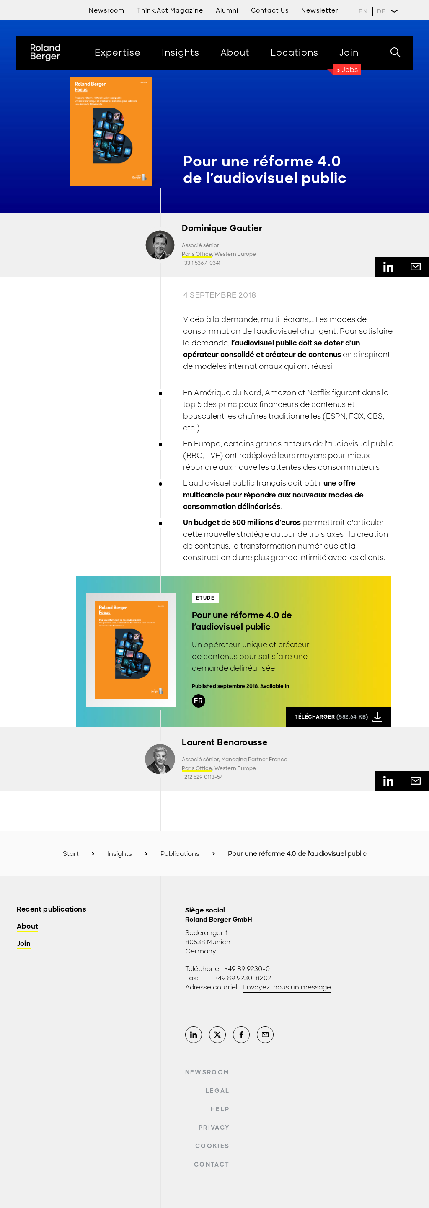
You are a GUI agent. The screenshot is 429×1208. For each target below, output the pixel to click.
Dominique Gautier (222, 228)
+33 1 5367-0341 (201, 263)
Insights (119, 854)
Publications (179, 854)
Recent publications (51, 910)
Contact (212, 1164)
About (27, 927)
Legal (218, 1091)
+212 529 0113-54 (202, 777)
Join (24, 944)
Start (71, 854)
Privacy (214, 1127)
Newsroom (106, 10)
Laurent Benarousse (225, 742)
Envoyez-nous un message (287, 987)
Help (220, 1109)
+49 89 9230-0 (247, 969)
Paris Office (197, 254)
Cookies (212, 1146)
